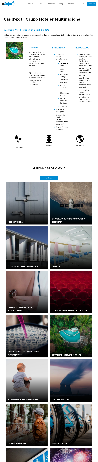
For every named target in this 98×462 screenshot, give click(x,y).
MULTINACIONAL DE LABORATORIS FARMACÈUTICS (15, 266)
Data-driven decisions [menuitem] (14, 439)
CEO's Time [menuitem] (10, 426)
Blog (61, 4)
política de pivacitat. (78, 378)
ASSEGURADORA (13, 208)
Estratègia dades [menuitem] (12, 437)
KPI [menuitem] (7, 431)
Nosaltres (51, 4)
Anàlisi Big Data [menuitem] (34, 429)
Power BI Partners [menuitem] (36, 448)
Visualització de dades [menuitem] (37, 437)
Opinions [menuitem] (32, 456)
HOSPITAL (10, 239)
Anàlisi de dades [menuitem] (35, 450)
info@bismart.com (53, 357)
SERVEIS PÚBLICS (75, 300)
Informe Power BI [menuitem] (12, 423)
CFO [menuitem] (7, 442)
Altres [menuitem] (8, 445)
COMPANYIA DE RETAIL (77, 331)
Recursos (70, 4)
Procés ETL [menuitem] (33, 426)
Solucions (40, 4)
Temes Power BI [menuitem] (12, 434)
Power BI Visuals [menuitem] (12, 429)
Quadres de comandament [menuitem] (39, 431)
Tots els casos (49, 178)
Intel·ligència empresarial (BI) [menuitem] (39, 442)
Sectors (30, 4)
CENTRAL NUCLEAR (14, 300)
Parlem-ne (49, 341)
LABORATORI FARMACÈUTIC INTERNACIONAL (44, 236)
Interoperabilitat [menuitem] (35, 439)
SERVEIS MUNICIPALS (46, 300)
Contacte (91, 4)
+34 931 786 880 (34, 358)
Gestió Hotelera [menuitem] (34, 434)
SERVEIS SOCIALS (14, 331)
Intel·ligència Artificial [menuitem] (37, 423)
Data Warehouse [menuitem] (35, 445)
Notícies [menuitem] (32, 453)
